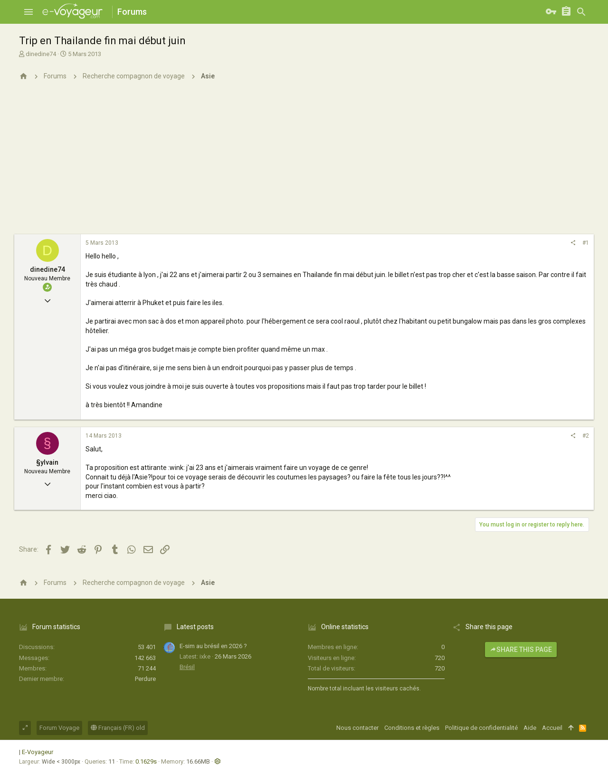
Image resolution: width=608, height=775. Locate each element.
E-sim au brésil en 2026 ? (213, 646)
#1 (585, 242)
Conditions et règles (411, 727)
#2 (585, 435)
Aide (529, 727)
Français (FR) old (118, 727)
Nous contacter (357, 727)
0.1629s (146, 761)
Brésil (187, 666)
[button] (28, 12)
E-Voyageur (37, 752)
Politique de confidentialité (481, 727)
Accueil (552, 727)
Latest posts (195, 627)
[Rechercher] (581, 11)
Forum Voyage (59, 727)
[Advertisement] (304, 163)
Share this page (521, 649)
